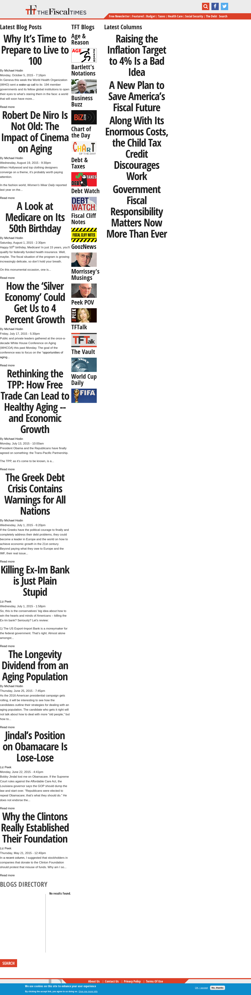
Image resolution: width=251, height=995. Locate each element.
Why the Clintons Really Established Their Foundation (35, 827)
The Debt (211, 16)
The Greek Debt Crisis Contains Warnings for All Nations (35, 494)
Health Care (175, 16)
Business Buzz (82, 101)
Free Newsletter (119, 16)
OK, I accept (201, 987)
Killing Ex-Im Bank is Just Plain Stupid (35, 580)
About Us (94, 981)
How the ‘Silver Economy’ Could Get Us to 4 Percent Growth (35, 302)
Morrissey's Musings (85, 274)
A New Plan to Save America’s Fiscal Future (136, 96)
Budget (150, 16)
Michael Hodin (13, 70)
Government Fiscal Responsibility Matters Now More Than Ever (136, 211)
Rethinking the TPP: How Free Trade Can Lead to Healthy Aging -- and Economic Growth (35, 401)
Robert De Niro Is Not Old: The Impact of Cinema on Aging (35, 131)
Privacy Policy (132, 981)
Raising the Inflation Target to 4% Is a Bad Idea (136, 55)
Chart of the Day (81, 132)
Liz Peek (5, 601)
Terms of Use (154, 981)
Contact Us (112, 981)
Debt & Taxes (79, 163)
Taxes (161, 16)
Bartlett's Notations (83, 70)
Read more (7, 107)
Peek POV (82, 302)
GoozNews (83, 246)
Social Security (194, 16)
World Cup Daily (84, 379)
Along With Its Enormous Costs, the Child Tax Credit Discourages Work (136, 148)
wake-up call (27, 84)
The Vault (83, 351)
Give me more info (88, 991)
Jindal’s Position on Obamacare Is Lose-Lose (35, 746)
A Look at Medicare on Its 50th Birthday (35, 217)
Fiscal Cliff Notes (83, 218)
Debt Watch (85, 191)
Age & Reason (80, 39)
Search (223, 16)
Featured (138, 16)
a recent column (13, 857)
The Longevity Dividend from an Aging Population (35, 665)
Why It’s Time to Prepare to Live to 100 (35, 49)
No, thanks (217, 987)
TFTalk (79, 327)
